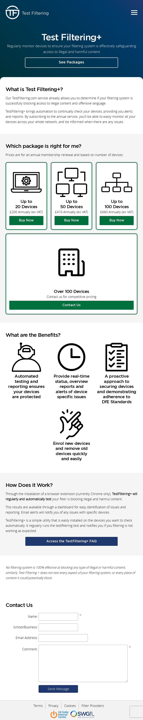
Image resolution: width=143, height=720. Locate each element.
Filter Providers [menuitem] (93, 706)
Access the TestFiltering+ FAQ (71, 541)
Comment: (30, 649)
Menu (133, 12)
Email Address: (27, 638)
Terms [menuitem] (38, 706)
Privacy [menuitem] (53, 706)
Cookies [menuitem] (70, 706)
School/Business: (25, 627)
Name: (33, 616)
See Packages (71, 62)
